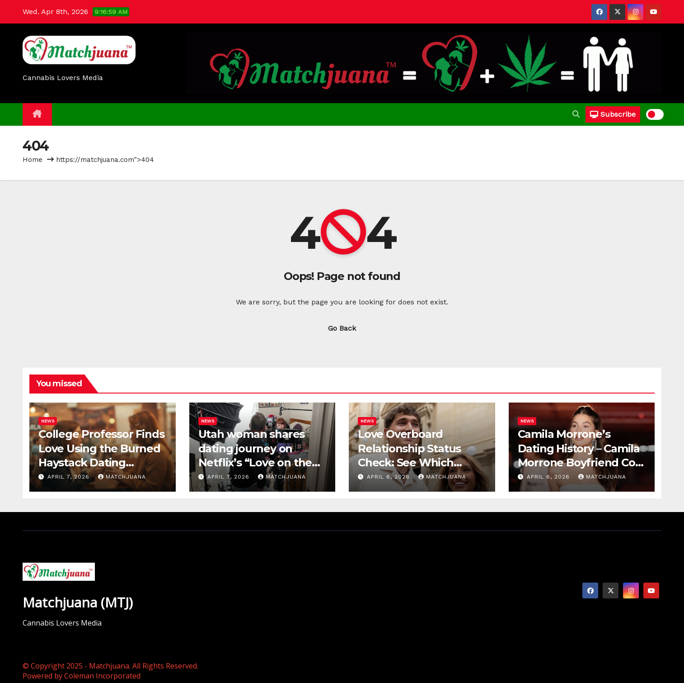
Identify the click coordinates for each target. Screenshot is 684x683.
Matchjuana (122, 477)
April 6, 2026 (389, 477)
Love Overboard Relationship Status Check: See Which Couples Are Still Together (409, 462)
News (47, 420)
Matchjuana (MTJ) (78, 602)
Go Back (342, 328)
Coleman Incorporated (102, 676)
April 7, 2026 (69, 477)
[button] (576, 114)
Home (32, 160)
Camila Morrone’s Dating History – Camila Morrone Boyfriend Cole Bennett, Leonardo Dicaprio (581, 462)
